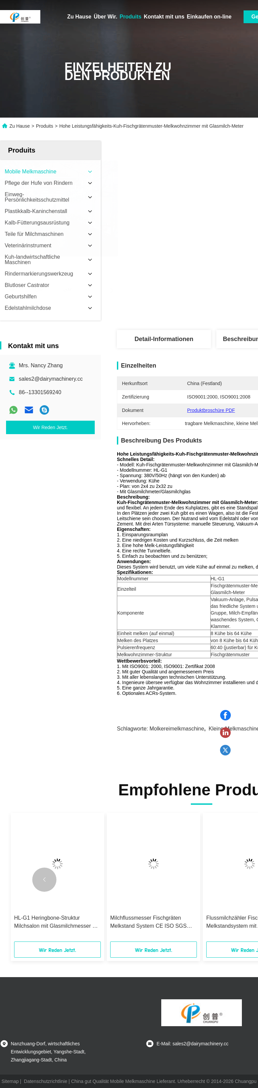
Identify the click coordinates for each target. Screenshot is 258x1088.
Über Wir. (105, 16)
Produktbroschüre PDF (211, 410)
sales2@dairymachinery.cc (51, 379)
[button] (44, 880)
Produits (130, 16)
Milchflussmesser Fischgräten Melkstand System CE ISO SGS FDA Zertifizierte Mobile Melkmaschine (148, 922)
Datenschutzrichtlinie (45, 1081)
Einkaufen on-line (209, 16)
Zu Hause (79, 16)
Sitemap (9, 1081)
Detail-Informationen (163, 339)
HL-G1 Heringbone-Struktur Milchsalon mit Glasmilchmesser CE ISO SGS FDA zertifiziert (57, 922)
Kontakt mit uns (164, 16)
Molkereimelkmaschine (176, 728)
